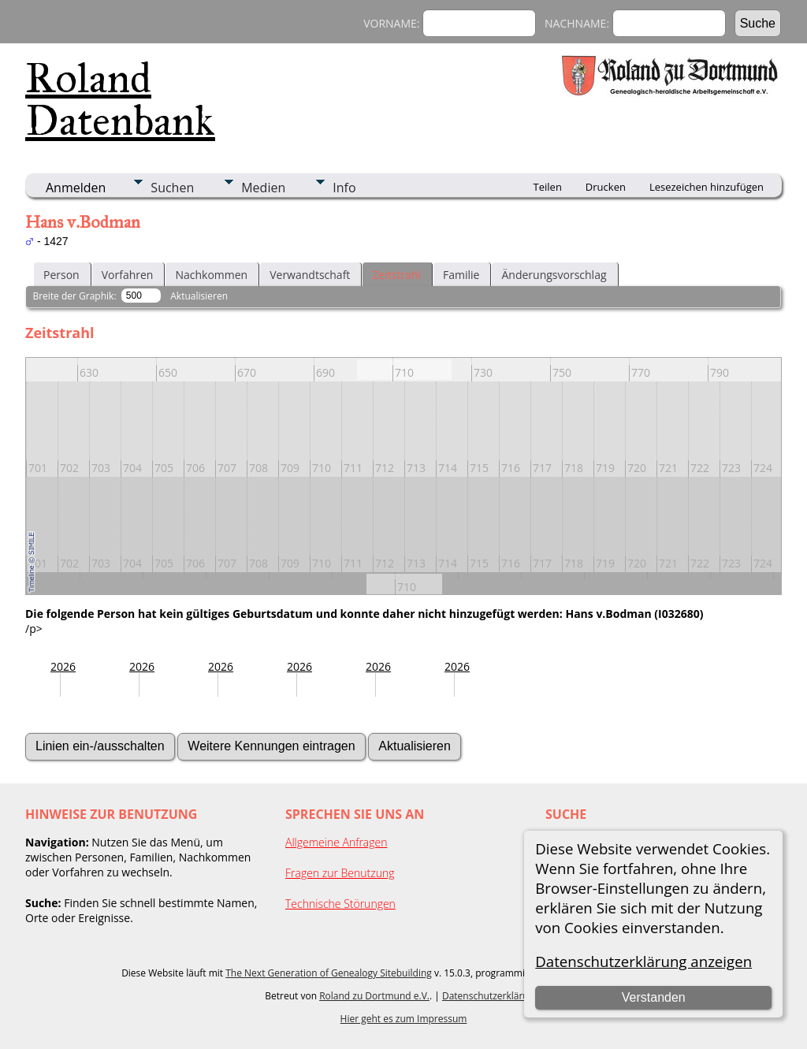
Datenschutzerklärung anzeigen (643, 961)
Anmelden (76, 187)
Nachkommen (211, 274)
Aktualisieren (199, 296)
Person (61, 274)
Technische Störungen (340, 903)
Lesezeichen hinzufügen (706, 187)
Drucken (606, 187)
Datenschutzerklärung (491, 996)
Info (344, 187)
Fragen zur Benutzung (340, 872)
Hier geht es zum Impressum (403, 1018)
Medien (263, 187)
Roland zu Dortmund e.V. (374, 996)
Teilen (548, 187)
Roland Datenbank (120, 99)
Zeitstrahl (396, 274)
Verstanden (654, 997)
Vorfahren (128, 274)
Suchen (172, 187)
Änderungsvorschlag (553, 274)
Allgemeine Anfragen (336, 842)
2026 (63, 666)
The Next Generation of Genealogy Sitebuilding (328, 973)
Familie (461, 274)
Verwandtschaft (310, 274)
